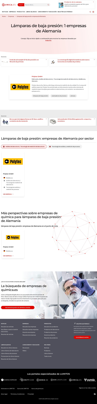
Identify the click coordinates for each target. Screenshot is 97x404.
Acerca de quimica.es (37, 388)
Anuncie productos (49, 335)
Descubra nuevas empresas (30, 329)
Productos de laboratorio (51, 329)
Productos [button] (21, 12)
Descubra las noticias (7, 326)
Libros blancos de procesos (9, 353)
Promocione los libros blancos (10, 356)
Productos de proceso (50, 332)
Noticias (46, 348)
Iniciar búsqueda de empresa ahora (17, 307)
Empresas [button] (12, 12)
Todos (20, 5)
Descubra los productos (51, 326)
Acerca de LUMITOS (23, 388)
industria (48, 40)
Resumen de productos (51, 338)
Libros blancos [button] (31, 12)
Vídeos (24, 350)
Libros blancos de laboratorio (10, 350)
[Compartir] (90, 12)
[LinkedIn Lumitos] (95, 394)
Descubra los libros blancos (9, 348)
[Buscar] (48, 5)
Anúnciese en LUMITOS (8, 388)
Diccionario (26, 348)
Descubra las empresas (29, 326)
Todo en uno (47, 356)
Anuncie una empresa (29, 332)
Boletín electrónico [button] (65, 12)
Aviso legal (4, 394)
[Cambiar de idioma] (93, 12)
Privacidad (31, 394)
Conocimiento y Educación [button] (47, 12)
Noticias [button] (5, 12)
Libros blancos (48, 353)
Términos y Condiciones (17, 394)
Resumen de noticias (7, 334)
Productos (47, 350)
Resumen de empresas (29, 335)
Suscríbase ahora (82, 337)
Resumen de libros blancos (9, 359)
